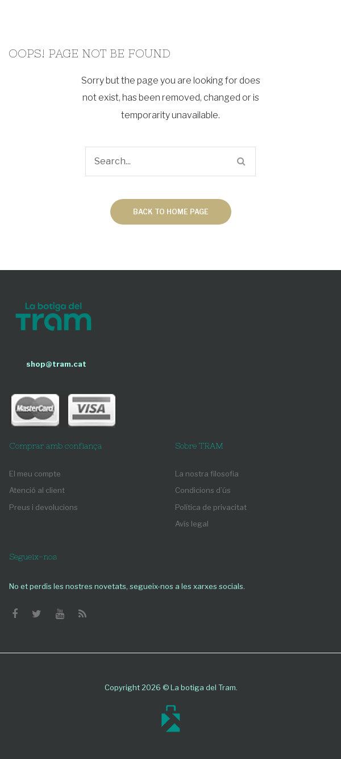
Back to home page (171, 212)
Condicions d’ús (203, 490)
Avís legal (192, 523)
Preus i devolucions (43, 507)
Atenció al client (37, 490)
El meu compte (35, 473)
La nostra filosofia (207, 473)
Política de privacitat (211, 507)
